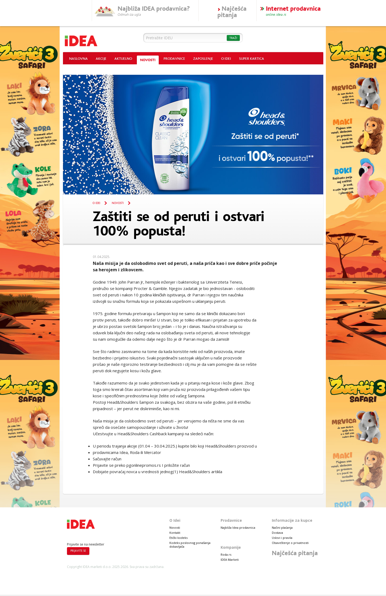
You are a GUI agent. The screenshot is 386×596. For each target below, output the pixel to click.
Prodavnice (174, 59)
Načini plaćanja (282, 528)
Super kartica (251, 59)
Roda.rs (226, 554)
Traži (233, 38)
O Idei (226, 59)
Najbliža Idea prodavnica (238, 528)
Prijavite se (78, 550)
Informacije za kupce (292, 520)
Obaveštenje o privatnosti (290, 543)
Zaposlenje (203, 59)
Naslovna (78, 59)
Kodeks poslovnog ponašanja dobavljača (189, 544)
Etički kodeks (178, 538)
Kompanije (231, 547)
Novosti (148, 60)
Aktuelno (123, 59)
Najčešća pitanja (295, 553)
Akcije (101, 59)
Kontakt (174, 533)
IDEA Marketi (230, 560)
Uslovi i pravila (282, 538)
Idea (98, 39)
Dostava (277, 533)
